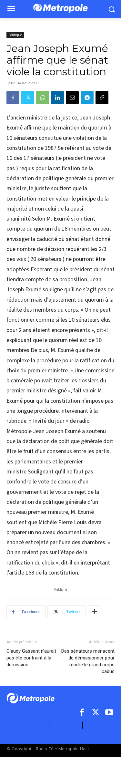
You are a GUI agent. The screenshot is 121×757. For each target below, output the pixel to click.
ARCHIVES (100, 725)
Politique (15, 35)
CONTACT (66, 725)
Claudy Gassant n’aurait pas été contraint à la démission (31, 658)
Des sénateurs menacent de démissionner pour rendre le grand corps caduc (88, 661)
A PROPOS (32, 725)
